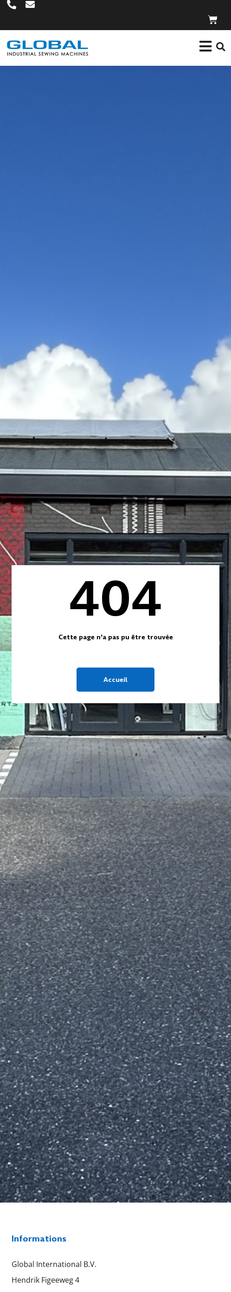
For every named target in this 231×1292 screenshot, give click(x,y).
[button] (220, 47)
